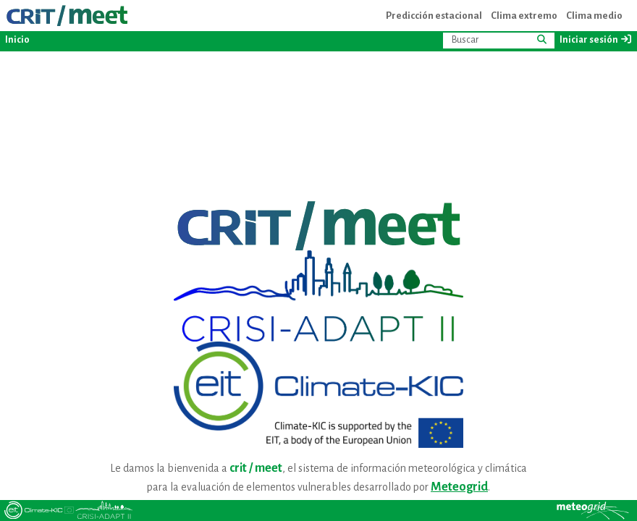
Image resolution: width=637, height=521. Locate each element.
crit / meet (255, 468)
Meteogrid (459, 487)
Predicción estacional (434, 15)
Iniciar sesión (596, 39)
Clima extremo (524, 15)
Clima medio (594, 15)
